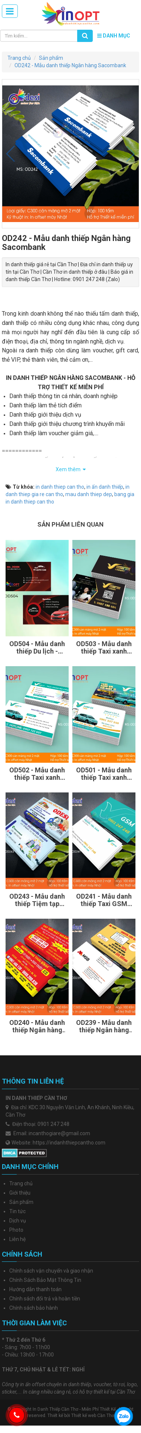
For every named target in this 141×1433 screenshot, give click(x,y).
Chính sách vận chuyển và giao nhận (51, 1271)
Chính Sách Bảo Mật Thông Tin (45, 1280)
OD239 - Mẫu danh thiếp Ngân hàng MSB (104, 1026)
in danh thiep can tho (60, 487)
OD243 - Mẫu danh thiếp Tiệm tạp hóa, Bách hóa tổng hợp (37, 900)
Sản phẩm (21, 1202)
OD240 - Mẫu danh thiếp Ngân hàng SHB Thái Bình (37, 1026)
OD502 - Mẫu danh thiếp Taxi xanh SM (37, 773)
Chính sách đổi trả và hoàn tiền (44, 1299)
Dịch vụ (17, 1221)
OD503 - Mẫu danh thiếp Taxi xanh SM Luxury (104, 647)
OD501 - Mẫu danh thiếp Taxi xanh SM (104, 773)
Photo (16, 1230)
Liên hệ (17, 1239)
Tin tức (17, 1211)
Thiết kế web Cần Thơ (92, 1415)
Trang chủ (21, 1183)
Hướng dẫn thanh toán (35, 1289)
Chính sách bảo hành (33, 1308)
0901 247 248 (53, 1124)
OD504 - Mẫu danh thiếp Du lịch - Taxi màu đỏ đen (37, 647)
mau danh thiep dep (88, 494)
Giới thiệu (19, 1193)
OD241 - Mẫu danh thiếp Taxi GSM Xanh (104, 900)
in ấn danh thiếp (104, 487)
